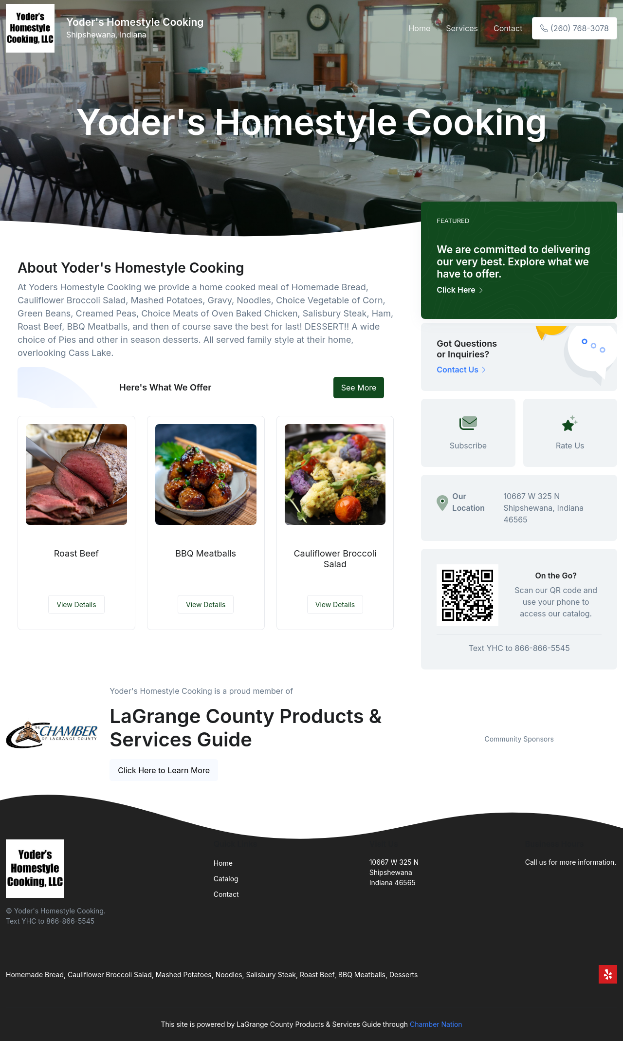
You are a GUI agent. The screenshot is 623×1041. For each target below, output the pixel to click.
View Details (76, 604)
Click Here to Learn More (164, 770)
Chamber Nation (436, 1024)
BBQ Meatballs (205, 553)
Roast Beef (76, 553)
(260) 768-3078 (574, 28)
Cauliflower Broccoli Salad (334, 558)
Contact (508, 28)
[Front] (32, 28)
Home (419, 28)
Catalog (226, 878)
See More (359, 387)
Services (462, 28)
